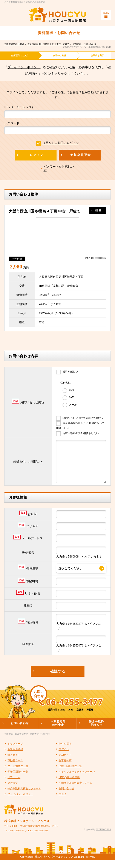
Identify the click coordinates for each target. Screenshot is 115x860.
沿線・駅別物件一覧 (70, 766)
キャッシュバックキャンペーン (77, 771)
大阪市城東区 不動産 (14, 44)
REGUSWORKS (103, 829)
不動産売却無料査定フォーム (75, 782)
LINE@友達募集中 (69, 777)
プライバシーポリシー (24, 67)
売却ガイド (65, 754)
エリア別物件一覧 (18, 766)
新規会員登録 (15, 749)
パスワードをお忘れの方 (59, 168)
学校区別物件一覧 (18, 771)
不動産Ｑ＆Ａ (15, 760)
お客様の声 (65, 760)
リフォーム (14, 777)
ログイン (64, 749)
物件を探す (65, 743)
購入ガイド (14, 754)
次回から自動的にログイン (57, 143)
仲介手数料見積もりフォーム (24, 788)
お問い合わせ (66, 788)
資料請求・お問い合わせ (84, 44)
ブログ (62, 794)
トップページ (15, 743)
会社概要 (13, 782)
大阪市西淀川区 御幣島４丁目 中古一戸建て (48, 44)
